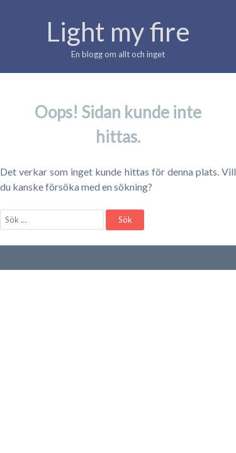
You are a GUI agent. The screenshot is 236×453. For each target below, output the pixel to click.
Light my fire (118, 31)
